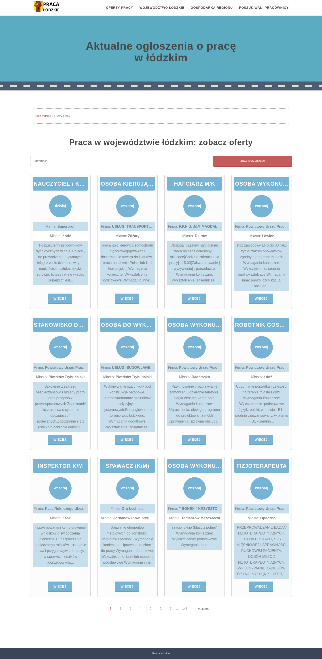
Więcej (59, 298)
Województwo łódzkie (162, 7)
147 (184, 608)
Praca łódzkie (42, 116)
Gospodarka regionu (212, 7)
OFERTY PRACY (119, 7)
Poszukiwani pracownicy (264, 7)
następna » (203, 608)
